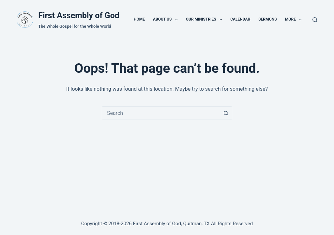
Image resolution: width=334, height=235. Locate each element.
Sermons (267, 19)
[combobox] (161, 112)
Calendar (240, 19)
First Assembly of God (78, 15)
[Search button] (226, 113)
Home (139, 19)
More (295, 20)
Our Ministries (205, 20)
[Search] (314, 19)
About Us (166, 20)
